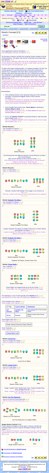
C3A (15, 16)
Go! (41, 26)
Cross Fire (11, 339)
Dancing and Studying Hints (14, 22)
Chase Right (12, 264)
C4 (24, 16)
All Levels (10, 15)
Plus (30, 15)
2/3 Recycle (9, 310)
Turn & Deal (31, 310)
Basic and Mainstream (21, 15)
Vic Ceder (23, 467)
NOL (28, 16)
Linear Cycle (12, 365)
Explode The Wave (14, 200)
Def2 (33, 16)
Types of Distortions (30, 24)
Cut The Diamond (14, 397)
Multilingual (19, 13)
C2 (45, 15)
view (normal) (43, 39)
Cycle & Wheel (20, 306)
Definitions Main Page (10, 11)
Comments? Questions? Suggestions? (12, 456)
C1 (42, 15)
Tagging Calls (27, 22)
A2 (38, 15)
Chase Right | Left (12, 333)
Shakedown (31, 306)
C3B (20, 16)
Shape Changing (17, 24)
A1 (34, 15)
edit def (45, 40)
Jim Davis (5, 35)
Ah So (9, 315)
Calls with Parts (38, 22)
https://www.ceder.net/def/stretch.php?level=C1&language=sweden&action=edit (24, 464)
